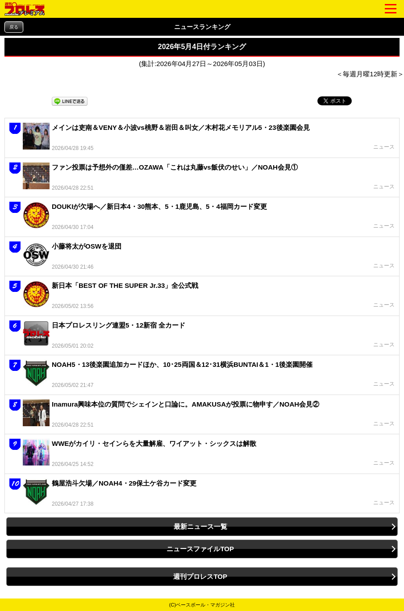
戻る (13, 27)
